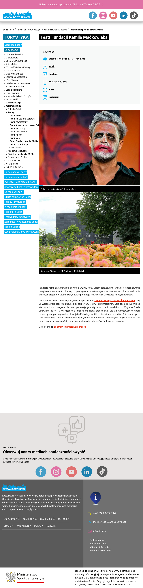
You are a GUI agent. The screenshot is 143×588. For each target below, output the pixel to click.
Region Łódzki (12, 226)
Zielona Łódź (12, 99)
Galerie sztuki (14, 147)
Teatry (64, 29)
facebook (53, 74)
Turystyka (21, 29)
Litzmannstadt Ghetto (16, 77)
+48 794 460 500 (58, 81)
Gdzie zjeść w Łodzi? (15, 177)
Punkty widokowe (14, 167)
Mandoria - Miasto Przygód (18, 96)
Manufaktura (12, 57)
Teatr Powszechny (19, 122)
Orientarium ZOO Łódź (16, 61)
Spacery (9, 526)
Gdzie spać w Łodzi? (15, 172)
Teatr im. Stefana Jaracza (22, 119)
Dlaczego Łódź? (13, 44)
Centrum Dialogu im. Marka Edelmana (114, 300)
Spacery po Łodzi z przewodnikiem (23, 187)
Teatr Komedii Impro (19, 144)
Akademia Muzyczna (18, 151)
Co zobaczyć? (34, 29)
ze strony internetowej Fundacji (70, 326)
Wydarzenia (24, 526)
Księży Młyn (11, 64)
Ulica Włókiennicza (14, 74)
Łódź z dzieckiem (14, 90)
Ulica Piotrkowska (14, 54)
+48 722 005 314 (104, 513)
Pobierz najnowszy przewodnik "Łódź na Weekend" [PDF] (69, 4)
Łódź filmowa (12, 80)
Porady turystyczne (14, 201)
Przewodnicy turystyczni (17, 216)
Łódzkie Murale (13, 70)
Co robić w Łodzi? (14, 191)
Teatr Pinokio (16, 135)
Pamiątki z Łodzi (13, 211)
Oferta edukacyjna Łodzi (17, 197)
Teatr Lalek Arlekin (18, 131)
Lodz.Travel (8, 29)
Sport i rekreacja (13, 102)
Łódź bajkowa (12, 93)
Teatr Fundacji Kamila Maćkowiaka (86, 29)
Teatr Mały (15, 138)
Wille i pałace (12, 163)
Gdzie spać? (30, 519)
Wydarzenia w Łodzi (15, 206)
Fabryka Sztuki (15, 109)
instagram (54, 97)
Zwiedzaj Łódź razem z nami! (20, 182)
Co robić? (63, 519)
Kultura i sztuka (51, 29)
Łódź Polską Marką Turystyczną (21, 231)
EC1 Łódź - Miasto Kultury (18, 67)
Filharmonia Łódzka (17, 157)
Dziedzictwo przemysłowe (18, 83)
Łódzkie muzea (13, 160)
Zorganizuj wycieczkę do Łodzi (21, 221)
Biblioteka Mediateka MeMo (21, 154)
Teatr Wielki (15, 115)
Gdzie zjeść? (47, 519)
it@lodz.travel (100, 531)
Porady (38, 526)
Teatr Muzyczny (17, 128)
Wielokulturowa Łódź (16, 86)
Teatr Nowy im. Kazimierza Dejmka (26, 125)
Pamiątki (51, 526)
